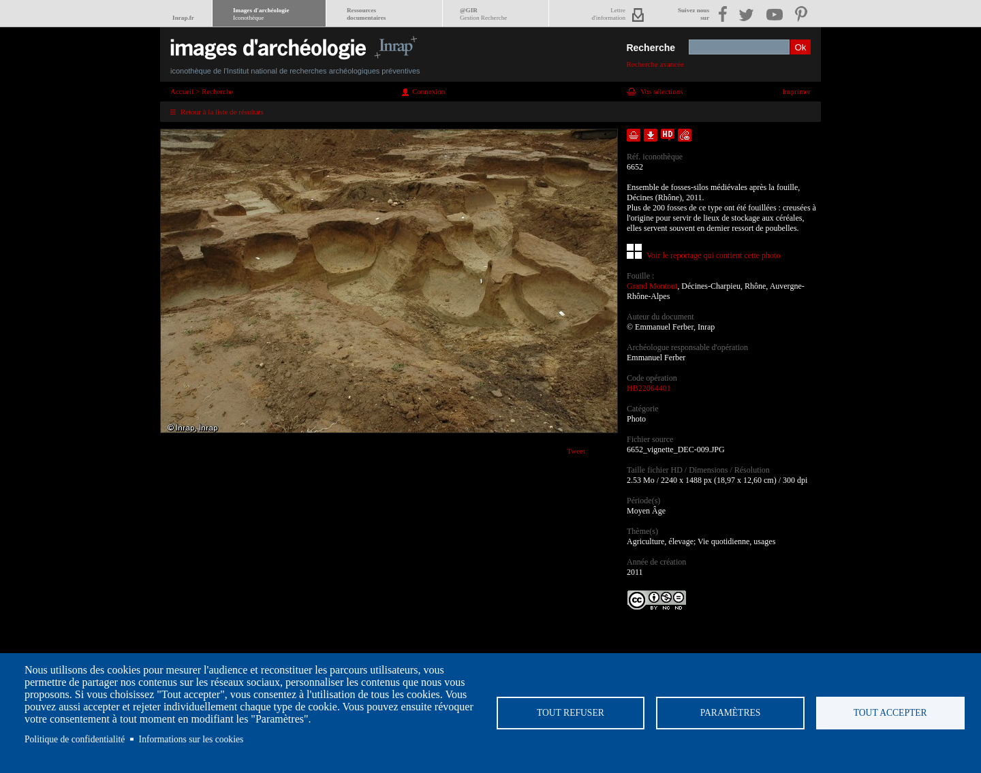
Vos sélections (661, 91)
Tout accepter (890, 713)
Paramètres (730, 713)
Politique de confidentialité (75, 739)
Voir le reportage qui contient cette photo (713, 255)
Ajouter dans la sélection (633, 135)
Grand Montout (652, 286)
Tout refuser (570, 713)
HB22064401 (649, 388)
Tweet (576, 451)
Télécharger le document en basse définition (650, 135)
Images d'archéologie (261, 14)
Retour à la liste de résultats (222, 112)
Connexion (428, 91)
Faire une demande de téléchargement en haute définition (667, 135)
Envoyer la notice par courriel (684, 135)
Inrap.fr (183, 17)
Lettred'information (608, 14)
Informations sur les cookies (191, 739)
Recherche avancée (655, 64)
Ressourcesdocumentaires (366, 14)
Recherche (650, 47)
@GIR (483, 14)
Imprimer (796, 91)
